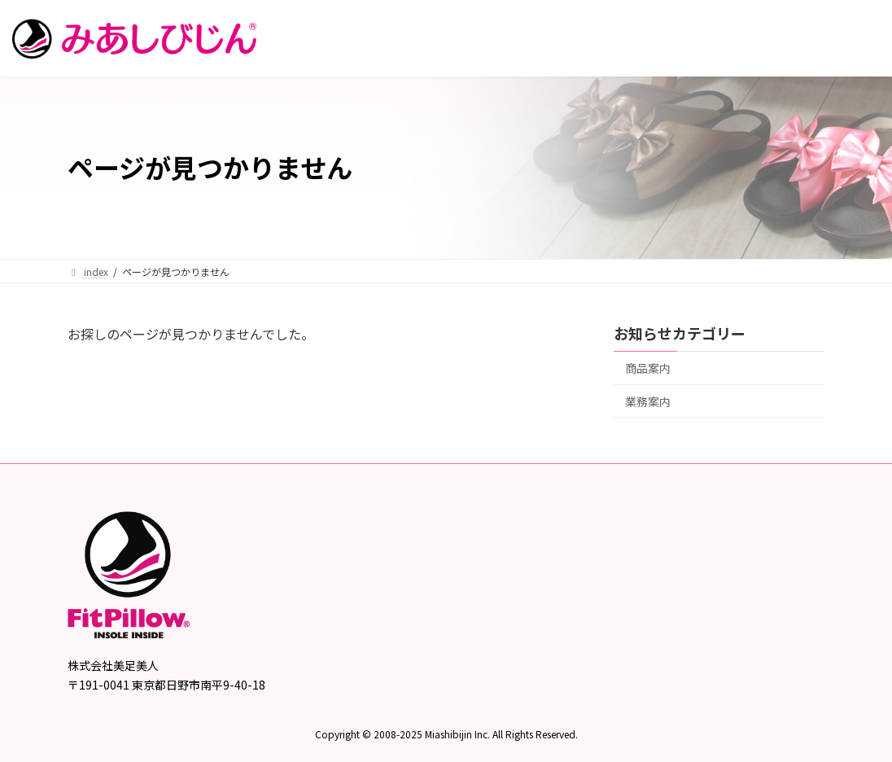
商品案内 (648, 368)
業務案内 (648, 400)
